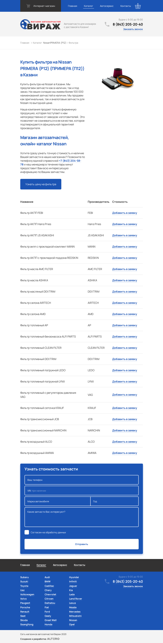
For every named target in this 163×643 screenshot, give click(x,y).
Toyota (24, 585)
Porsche (25, 607)
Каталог (88, 5)
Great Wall (51, 620)
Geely (48, 615)
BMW (48, 581)
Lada (72, 594)
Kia (71, 590)
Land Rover (75, 598)
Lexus (72, 602)
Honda (48, 624)
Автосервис (107, 5)
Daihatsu (50, 602)
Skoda (24, 620)
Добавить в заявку (124, 213)
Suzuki (24, 581)
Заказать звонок (133, 29)
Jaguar (73, 585)
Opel (72, 624)
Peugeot (25, 602)
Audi (47, 577)
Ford (47, 611)
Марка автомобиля (57, 501)
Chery (48, 590)
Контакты (125, 5)
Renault (24, 611)
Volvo (23, 598)
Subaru (24, 577)
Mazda (72, 607)
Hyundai (74, 577)
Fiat (47, 607)
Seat (23, 615)
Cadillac (49, 585)
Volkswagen (27, 594)
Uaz (22, 590)
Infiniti (73, 581)
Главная (72, 5)
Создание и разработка (39, 638)
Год (114, 501)
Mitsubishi (75, 615)
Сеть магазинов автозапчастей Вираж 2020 (43, 634)
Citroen (49, 598)
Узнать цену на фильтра (40, 184)
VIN (81, 490)
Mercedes (75, 611)
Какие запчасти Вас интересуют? (81, 517)
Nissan (73, 620)
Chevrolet (50, 594)
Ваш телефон (81, 479)
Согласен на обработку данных (48, 532)
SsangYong (26, 624)
